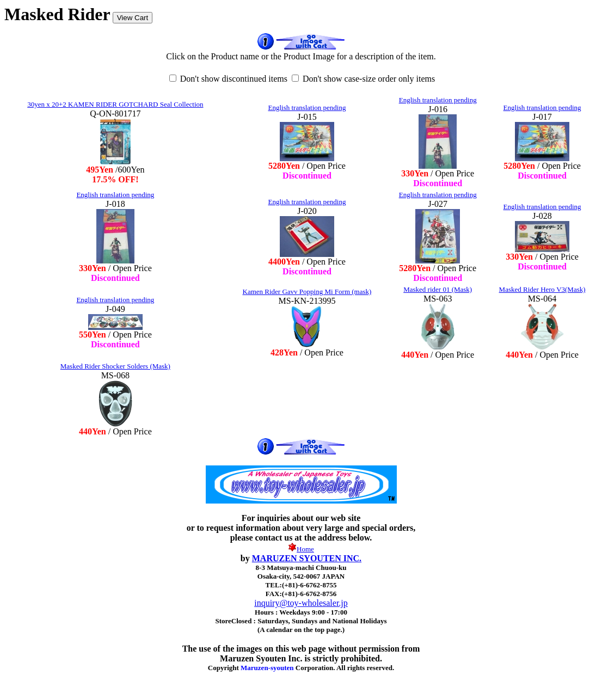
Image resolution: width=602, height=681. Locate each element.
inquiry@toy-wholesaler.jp (301, 603)
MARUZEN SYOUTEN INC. (306, 558)
